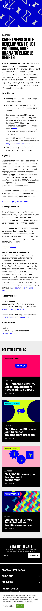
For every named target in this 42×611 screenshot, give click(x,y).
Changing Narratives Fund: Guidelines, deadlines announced (18, 522)
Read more (8, 393)
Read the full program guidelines (15, 201)
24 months (27, 150)
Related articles (14, 349)
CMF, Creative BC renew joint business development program (20, 432)
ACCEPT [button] (19, 606)
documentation (18, 128)
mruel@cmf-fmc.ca (9, 333)
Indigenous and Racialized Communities (22, 143)
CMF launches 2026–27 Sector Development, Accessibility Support (20, 386)
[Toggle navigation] (38, 5)
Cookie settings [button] (8, 606)
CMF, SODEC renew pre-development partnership (20, 477)
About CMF (7, 576)
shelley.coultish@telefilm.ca (13, 309)
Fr (29, 5)
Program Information (13, 570)
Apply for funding (9, 247)
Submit (33, 555)
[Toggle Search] (33, 5)
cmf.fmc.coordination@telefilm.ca (15, 317)
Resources (7, 582)
